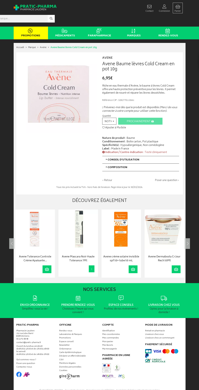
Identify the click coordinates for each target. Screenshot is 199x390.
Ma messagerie (109, 338)
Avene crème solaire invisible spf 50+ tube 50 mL (121, 248)
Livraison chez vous (154, 324)
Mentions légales (67, 353)
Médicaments (65, 22)
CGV (61, 349)
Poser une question (25, 353)
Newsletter (64, 334)
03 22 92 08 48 (22, 328)
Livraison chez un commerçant (159, 327)
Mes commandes (110, 327)
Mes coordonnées (111, 324)
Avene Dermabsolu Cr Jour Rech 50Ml (164, 248)
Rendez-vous (168, 22)
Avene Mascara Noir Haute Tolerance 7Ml (78, 248)
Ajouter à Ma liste (114, 117)
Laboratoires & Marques (70, 324)
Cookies (63, 360)
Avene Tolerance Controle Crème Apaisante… (35, 248)
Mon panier (107, 331)
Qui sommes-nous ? (26, 349)
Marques (133, 22)
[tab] (140, 149)
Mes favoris (107, 334)
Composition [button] (116, 157)
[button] (109, 110)
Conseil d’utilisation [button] (122, 149)
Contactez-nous (24, 356)
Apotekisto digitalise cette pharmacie (138, 379)
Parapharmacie (99, 22)
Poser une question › (167, 170)
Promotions (30, 22)
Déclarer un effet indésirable (72, 345)
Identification (108, 320)
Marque (32, 37)
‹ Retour (107, 170)
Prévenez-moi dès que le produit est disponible (130, 97)
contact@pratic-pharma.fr (28, 332)
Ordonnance (65, 338)
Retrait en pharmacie (155, 320)
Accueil (20, 37)
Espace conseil (66, 331)
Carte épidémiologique (70, 342)
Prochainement (140, 111)
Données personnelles (70, 356)
